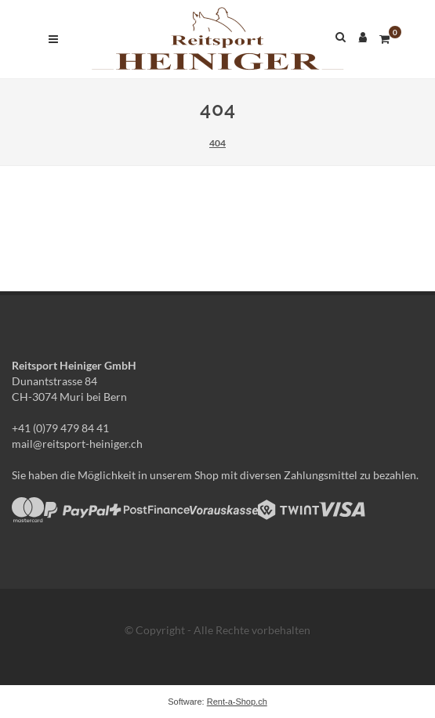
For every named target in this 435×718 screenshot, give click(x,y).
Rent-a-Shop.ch (237, 701)
